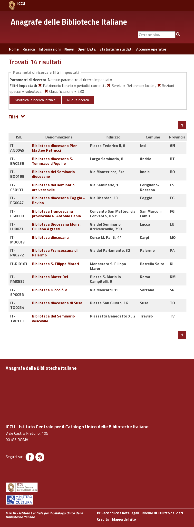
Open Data (87, 49)
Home (14, 49)
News (69, 49)
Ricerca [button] (28, 49)
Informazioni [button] (50, 49)
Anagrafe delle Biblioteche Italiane (69, 22)
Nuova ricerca (78, 100)
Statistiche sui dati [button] (116, 49)
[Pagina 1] (182, 125)
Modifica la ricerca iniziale (35, 100)
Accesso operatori (151, 49)
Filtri (17, 116)
